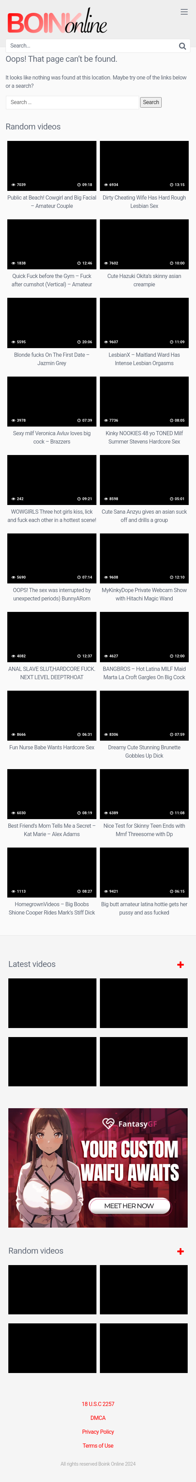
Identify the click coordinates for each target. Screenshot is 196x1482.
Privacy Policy (98, 1432)
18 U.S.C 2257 (98, 1404)
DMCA (98, 1418)
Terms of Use (98, 1445)
